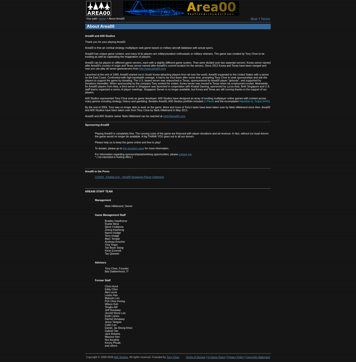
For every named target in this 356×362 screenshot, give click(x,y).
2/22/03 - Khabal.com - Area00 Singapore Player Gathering (129, 177)
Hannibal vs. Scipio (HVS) (254, 101)
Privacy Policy (235, 357)
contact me (185, 154)
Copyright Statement (258, 357)
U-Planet (209, 101)
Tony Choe (173, 357)
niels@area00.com (174, 116)
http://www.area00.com (152, 68)
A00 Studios (121, 357)
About (253, 18)
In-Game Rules (216, 357)
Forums (265, 18)
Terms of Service (195, 357)
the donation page (133, 148)
